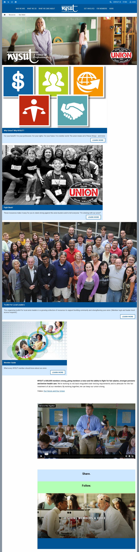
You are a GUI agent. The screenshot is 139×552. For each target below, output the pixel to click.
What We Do (31, 9)
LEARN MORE (97, 140)
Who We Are (20, 9)
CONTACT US (117, 2)
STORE (125, 2)
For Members (102, 9)
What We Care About (47, 9)
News (111, 9)
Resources (12, 15)
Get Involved (89, 9)
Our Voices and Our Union (54, 391)
